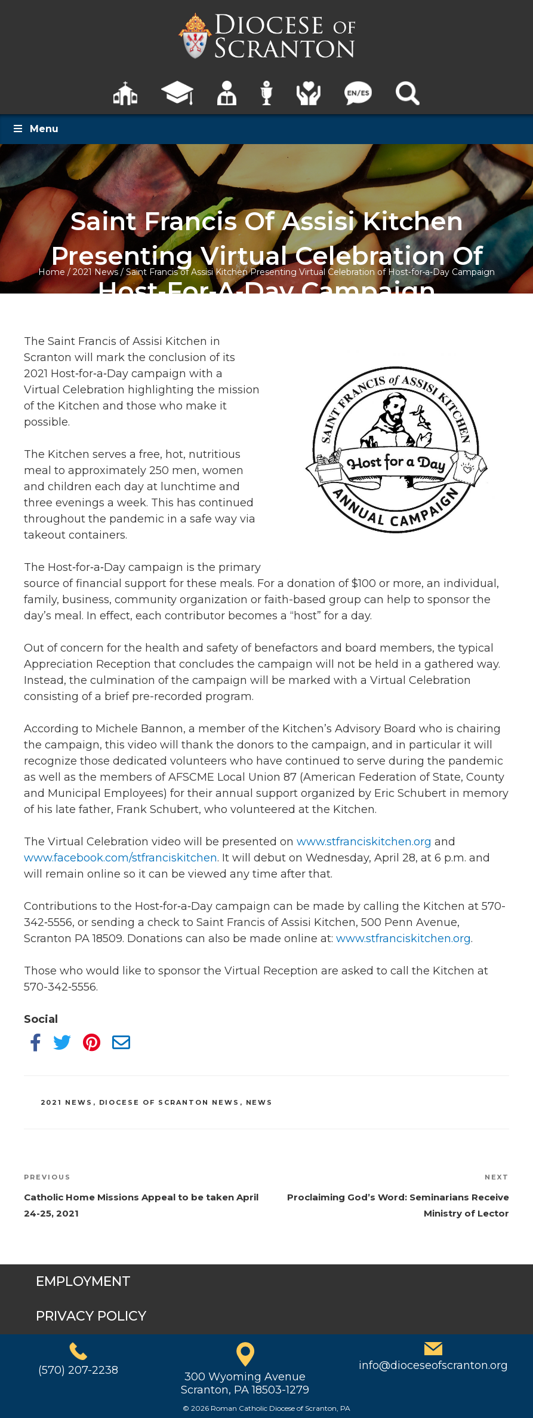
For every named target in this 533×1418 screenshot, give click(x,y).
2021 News (95, 272)
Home (51, 272)
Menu (35, 129)
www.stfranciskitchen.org (364, 841)
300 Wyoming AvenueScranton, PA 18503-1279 (245, 1383)
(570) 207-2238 (78, 1370)
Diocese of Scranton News (169, 1102)
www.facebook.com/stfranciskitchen (120, 857)
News (259, 1102)
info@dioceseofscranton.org (433, 1365)
